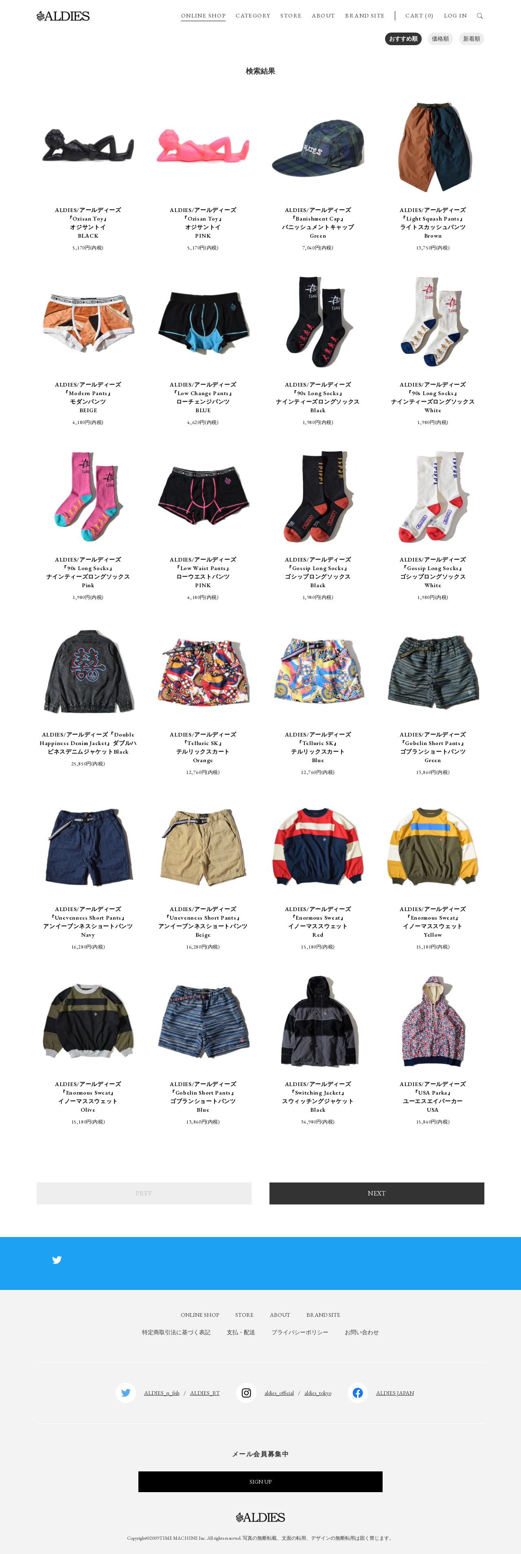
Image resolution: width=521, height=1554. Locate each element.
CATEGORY (253, 15)
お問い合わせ (362, 1332)
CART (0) (419, 15)
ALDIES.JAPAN (395, 1393)
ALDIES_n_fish (162, 1393)
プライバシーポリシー (299, 1332)
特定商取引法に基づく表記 (176, 1332)
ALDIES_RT (205, 1393)
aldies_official (279, 1393)
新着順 (471, 38)
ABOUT (323, 15)
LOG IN (455, 15)
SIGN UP (260, 1481)
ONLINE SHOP (203, 15)
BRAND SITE (365, 15)
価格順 (440, 38)
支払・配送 (241, 1332)
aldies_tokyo (317, 1393)
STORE (291, 15)
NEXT (377, 1193)
